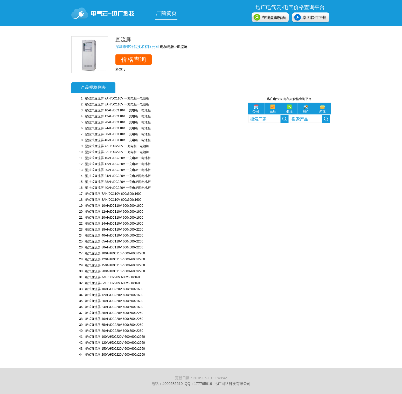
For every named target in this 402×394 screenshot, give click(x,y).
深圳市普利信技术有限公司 (137, 47)
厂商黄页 (166, 13)
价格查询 (133, 59)
